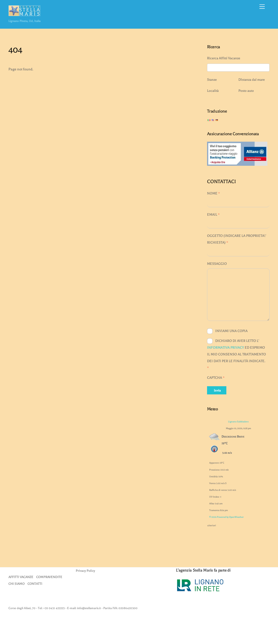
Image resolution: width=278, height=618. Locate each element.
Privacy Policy (85, 570)
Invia (217, 390)
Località (213, 91)
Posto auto (246, 91)
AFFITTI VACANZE (20, 577)
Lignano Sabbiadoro (238, 421)
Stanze (212, 80)
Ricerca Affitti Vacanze (223, 58)
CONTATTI (35, 583)
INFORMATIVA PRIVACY (225, 348)
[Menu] (262, 6)
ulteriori (211, 524)
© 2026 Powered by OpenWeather (226, 517)
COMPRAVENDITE (49, 577)
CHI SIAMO (16, 583)
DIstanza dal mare (251, 80)
